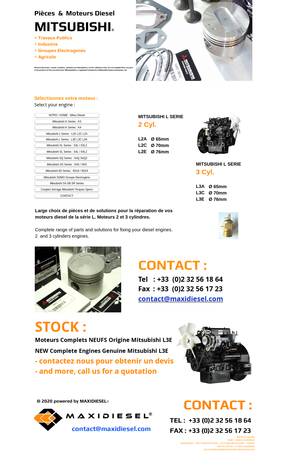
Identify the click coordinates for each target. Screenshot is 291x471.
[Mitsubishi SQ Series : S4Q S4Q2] (67, 158)
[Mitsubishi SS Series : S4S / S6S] (67, 165)
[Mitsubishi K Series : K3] (67, 122)
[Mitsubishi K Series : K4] (67, 128)
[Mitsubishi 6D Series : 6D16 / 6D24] (67, 171)
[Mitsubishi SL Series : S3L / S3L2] (67, 145)
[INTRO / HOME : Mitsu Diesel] (67, 115)
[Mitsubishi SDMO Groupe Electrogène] (67, 177)
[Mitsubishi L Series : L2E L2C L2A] (67, 134)
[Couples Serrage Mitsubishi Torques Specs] (67, 190)
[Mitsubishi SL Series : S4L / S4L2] (67, 152)
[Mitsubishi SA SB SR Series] (67, 183)
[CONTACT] (67, 196)
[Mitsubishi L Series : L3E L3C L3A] (66, 140)
